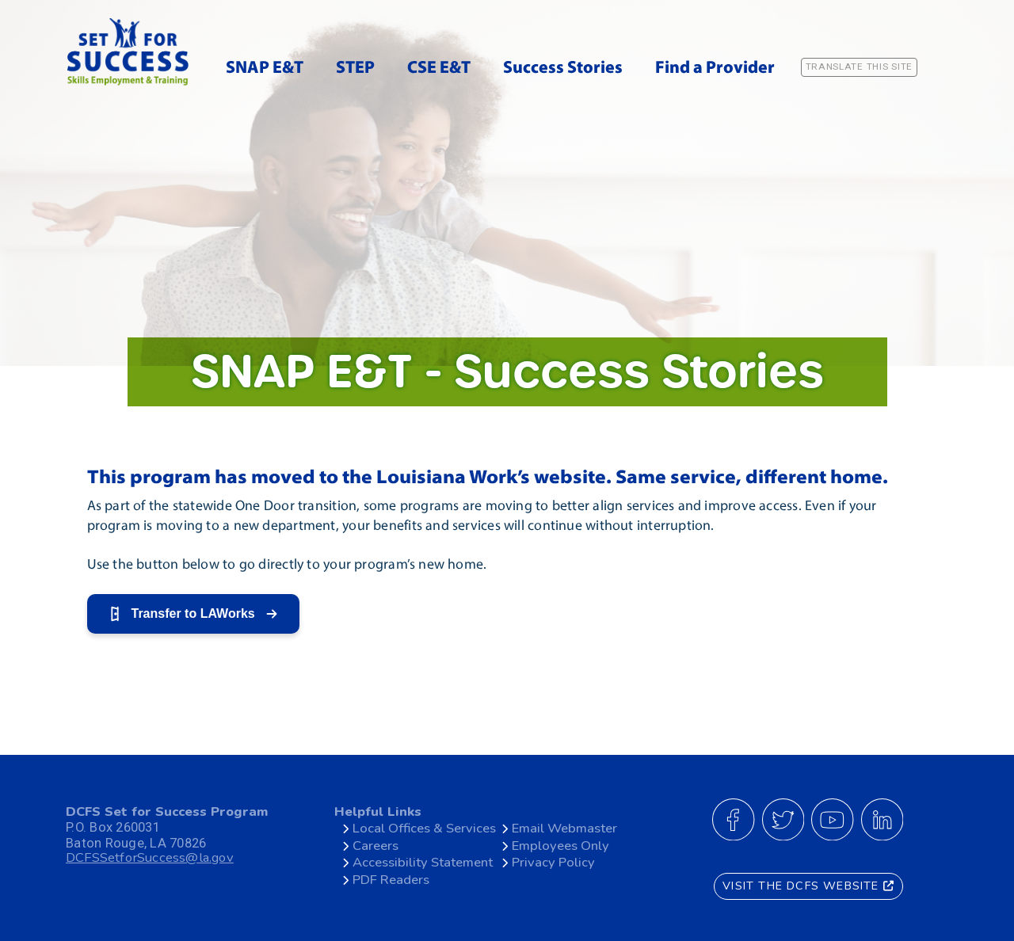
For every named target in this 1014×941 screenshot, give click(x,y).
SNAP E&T (264, 68)
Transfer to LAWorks (193, 614)
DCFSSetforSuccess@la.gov (150, 858)
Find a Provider (715, 68)
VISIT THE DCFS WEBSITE (808, 885)
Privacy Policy (553, 862)
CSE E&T (439, 68)
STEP (355, 68)
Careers (375, 845)
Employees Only (560, 845)
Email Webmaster (564, 828)
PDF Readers (391, 880)
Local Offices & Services (424, 828)
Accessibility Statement (423, 862)
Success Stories (563, 68)
